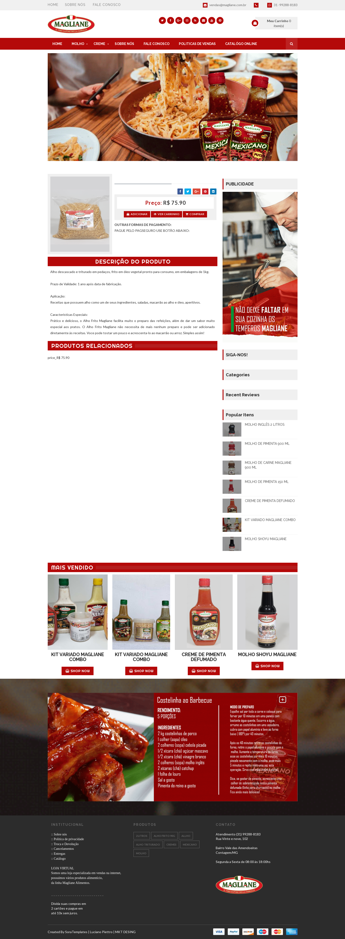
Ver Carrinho (166, 214)
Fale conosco (107, 5)
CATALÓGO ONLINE (241, 44)
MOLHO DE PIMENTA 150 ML (267, 482)
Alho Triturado (148, 844)
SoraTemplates (76, 932)
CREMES (171, 844)
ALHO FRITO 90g (164, 835)
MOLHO (78, 44)
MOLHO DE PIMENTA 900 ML (267, 443)
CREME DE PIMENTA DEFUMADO (270, 501)
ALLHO (185, 835)
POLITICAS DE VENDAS (197, 44)
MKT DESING (125, 932)
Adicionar (137, 214)
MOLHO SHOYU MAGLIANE (265, 539)
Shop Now (77, 671)
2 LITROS (141, 835)
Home (53, 5)
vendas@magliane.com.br (224, 5)
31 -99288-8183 (282, 5)
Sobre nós (75, 5)
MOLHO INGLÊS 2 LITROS (264, 424)
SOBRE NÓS (124, 44)
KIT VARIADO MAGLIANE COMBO (270, 520)
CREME (99, 44)
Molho (141, 853)
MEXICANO (190, 844)
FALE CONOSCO (156, 44)
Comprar (195, 214)
